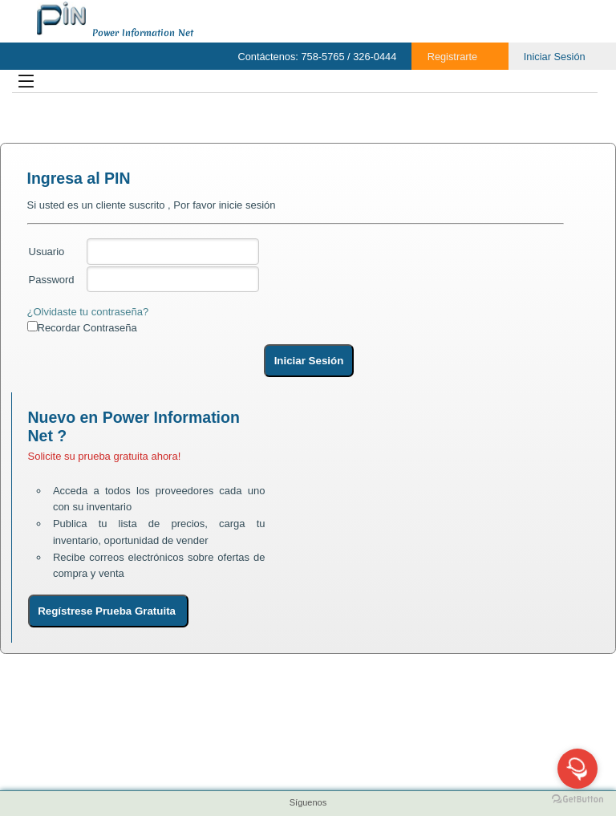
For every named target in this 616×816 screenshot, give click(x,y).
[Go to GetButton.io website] (577, 799)
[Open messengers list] (577, 769)
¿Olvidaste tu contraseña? (88, 312)
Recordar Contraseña (87, 328)
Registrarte (453, 57)
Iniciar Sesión (555, 57)
